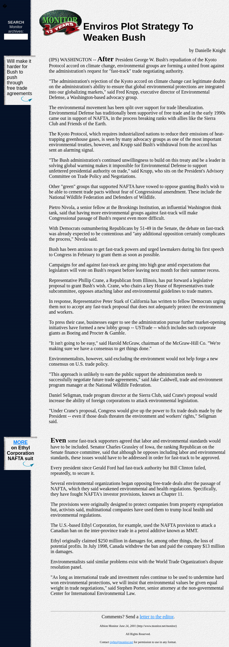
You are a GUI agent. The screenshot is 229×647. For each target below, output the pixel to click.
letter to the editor (156, 616)
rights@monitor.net (121, 642)
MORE (20, 442)
